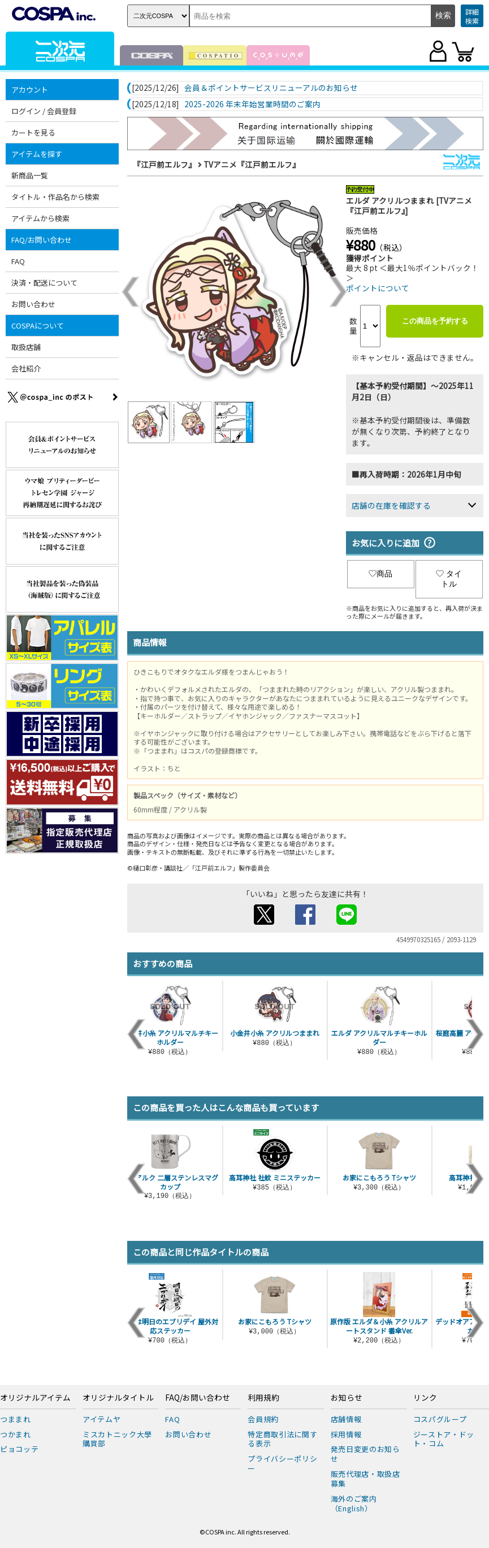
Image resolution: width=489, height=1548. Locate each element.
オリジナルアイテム (35, 1398)
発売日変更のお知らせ (365, 1454)
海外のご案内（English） (354, 1503)
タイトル (449, 578)
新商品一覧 (29, 175)
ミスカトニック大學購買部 (117, 1439)
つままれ (15, 1419)
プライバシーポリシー (282, 1463)
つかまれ (15, 1434)
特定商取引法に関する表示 (282, 1439)
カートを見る (33, 132)
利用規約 (263, 1398)
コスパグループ (440, 1419)
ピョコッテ (19, 1449)
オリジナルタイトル (118, 1398)
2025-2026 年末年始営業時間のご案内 (252, 104)
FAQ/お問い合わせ (41, 239)
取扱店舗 (26, 347)
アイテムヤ (101, 1419)
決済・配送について (44, 282)
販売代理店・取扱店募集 (365, 1478)
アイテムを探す (36, 153)
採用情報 (346, 1434)
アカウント (29, 89)
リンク (425, 1398)
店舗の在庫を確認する (391, 505)
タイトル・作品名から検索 (55, 196)
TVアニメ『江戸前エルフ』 (252, 164)
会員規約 (263, 1419)
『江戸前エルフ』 (164, 164)
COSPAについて (37, 325)
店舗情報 (346, 1419)
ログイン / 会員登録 (43, 111)
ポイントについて (377, 288)
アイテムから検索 (40, 218)
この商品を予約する (435, 321)
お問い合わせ (33, 304)
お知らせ (346, 1398)
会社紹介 (26, 368)
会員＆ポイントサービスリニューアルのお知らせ (271, 88)
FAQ (18, 261)
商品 (380, 573)
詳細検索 (472, 16)
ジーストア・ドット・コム (443, 1439)
